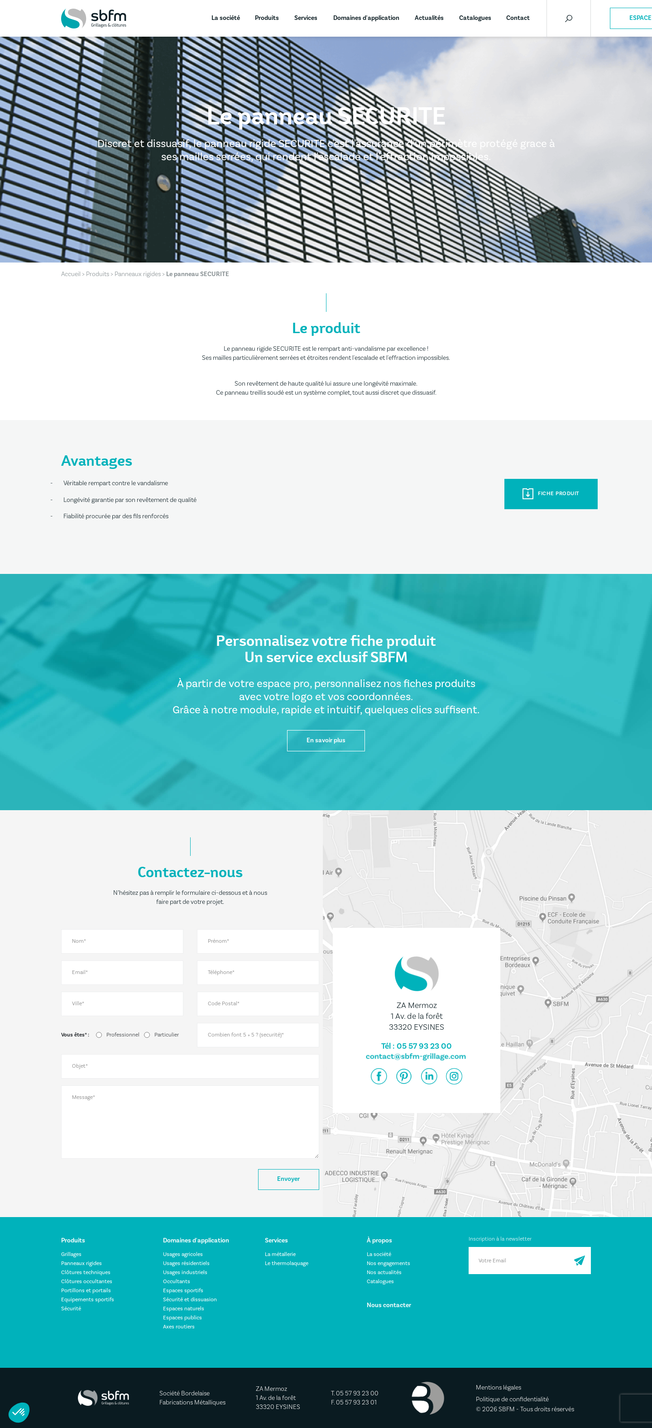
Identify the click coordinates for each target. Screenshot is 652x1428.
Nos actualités (384, 1272)
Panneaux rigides (138, 274)
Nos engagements (388, 1263)
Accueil (71, 274)
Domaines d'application (366, 18)
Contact (518, 18)
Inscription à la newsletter (500, 1239)
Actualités (429, 18)
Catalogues (475, 18)
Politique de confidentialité (512, 1399)
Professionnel (122, 1035)
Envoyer (288, 1179)
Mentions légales (498, 1388)
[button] (19, 1412)
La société (225, 18)
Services (305, 18)
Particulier (166, 1035)
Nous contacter (389, 1305)
